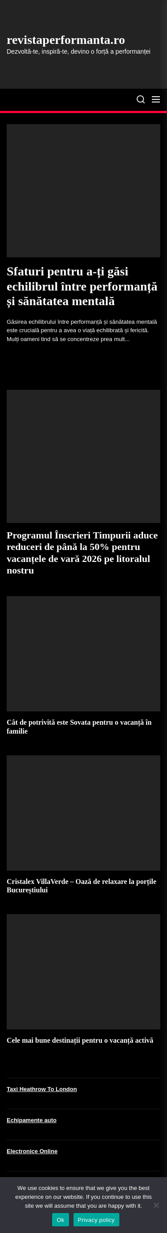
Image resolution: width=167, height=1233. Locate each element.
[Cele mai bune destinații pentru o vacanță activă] (83, 971)
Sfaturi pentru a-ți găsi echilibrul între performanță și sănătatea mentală (82, 286)
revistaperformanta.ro (66, 40)
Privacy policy (96, 1220)
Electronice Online (32, 1151)
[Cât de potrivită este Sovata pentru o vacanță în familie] (83, 653)
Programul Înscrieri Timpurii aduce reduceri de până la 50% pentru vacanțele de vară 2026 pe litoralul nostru (82, 553)
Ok (60, 1220)
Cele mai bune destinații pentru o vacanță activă (80, 1040)
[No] (155, 1205)
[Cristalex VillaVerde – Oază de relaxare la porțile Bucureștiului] (83, 813)
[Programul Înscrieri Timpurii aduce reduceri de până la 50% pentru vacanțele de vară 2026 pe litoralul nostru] (83, 456)
